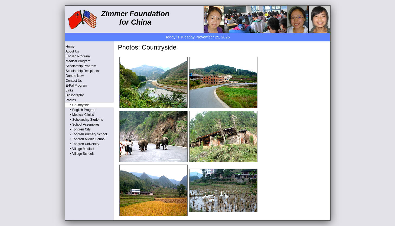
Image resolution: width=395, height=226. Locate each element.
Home (69, 46)
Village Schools (79, 154)
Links (69, 90)
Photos (70, 100)
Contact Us (73, 81)
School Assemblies (82, 124)
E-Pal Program (76, 85)
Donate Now (74, 76)
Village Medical (79, 149)
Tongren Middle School (85, 139)
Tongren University (82, 144)
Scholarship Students (84, 120)
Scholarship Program (80, 66)
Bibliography (74, 95)
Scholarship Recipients (82, 71)
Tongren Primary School (86, 134)
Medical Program (77, 61)
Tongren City (78, 129)
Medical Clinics (79, 115)
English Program (77, 56)
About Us (72, 51)
